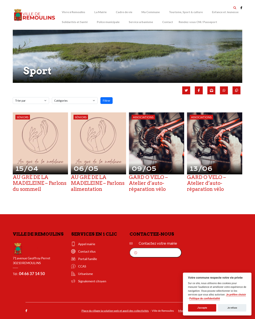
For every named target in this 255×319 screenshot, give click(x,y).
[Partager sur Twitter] (186, 90)
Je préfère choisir (236, 294)
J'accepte (202, 307)
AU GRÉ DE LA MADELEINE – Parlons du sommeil (39, 183)
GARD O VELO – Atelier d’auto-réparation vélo (148, 183)
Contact (167, 22)
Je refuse (232, 307)
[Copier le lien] (236, 90)
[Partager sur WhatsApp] (224, 90)
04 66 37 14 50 (32, 273)
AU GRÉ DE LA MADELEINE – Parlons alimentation (97, 183)
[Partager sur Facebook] (199, 90)
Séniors (23, 117)
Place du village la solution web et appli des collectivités (115, 310)
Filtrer (106, 100)
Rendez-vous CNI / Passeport (198, 22)
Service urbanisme (141, 22)
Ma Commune (150, 12)
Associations (143, 117)
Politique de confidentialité (204, 298)
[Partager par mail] (211, 90)
